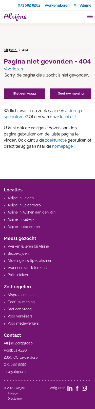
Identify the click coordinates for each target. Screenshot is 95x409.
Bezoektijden (18, 253)
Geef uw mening (21, 302)
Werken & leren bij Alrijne (28, 246)
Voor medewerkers (23, 323)
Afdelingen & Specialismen (30, 261)
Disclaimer (15, 398)
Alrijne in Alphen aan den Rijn (31, 212)
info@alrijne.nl (15, 372)
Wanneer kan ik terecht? (28, 268)
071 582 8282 (29, 5)
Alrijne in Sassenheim (25, 226)
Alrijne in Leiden (21, 198)
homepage (62, 146)
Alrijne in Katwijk (21, 219)
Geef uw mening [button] (71, 93)
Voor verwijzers (20, 316)
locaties (67, 116)
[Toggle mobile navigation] (90, 17)
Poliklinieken (18, 275)
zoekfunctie (56, 140)
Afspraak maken (21, 295)
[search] (80, 16)
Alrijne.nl (10, 50)
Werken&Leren (57, 5)
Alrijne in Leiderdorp (24, 205)
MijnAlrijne (82, 5)
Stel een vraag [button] (24, 93)
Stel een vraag (20, 309)
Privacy (13, 393)
